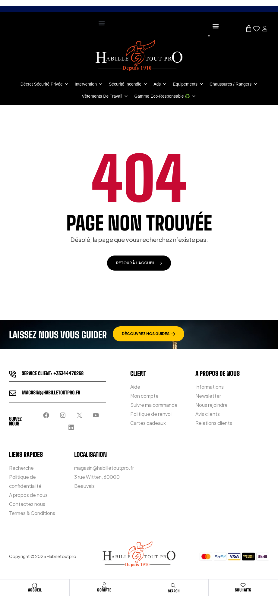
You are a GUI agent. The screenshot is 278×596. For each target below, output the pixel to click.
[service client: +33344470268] (12, 374)
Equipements (188, 84)
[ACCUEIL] (34, 585)
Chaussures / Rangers (233, 84)
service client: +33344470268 (53, 373)
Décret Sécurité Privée (45, 84)
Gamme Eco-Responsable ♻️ (165, 96)
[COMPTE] (104, 585)
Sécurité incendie (128, 84)
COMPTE (104, 590)
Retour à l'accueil (139, 263)
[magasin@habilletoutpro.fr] (12, 393)
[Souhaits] (243, 585)
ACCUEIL (35, 590)
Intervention (89, 84)
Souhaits (243, 590)
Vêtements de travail (105, 96)
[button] (101, 23)
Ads (160, 84)
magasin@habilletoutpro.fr (51, 392)
